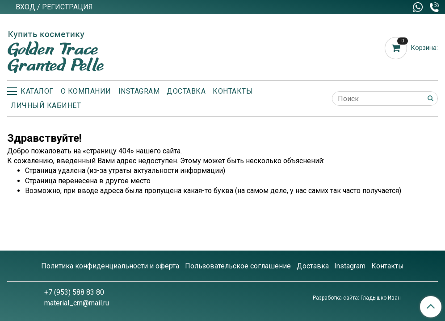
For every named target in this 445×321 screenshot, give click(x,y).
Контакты (233, 91)
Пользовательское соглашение (238, 266)
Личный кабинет (46, 105)
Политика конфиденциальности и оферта (110, 266)
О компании (86, 91)
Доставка (186, 91)
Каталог (30, 91)
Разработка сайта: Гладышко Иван (357, 297)
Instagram (139, 91)
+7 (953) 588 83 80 (74, 292)
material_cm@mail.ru (76, 303)
